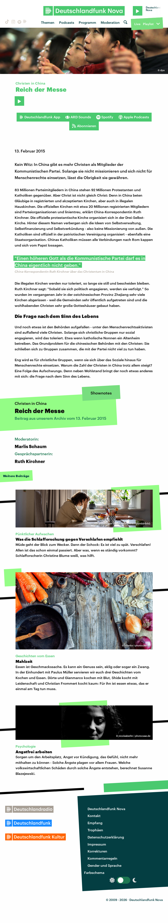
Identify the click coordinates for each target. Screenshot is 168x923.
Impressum (97, 844)
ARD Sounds (78, 117)
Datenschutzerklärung (106, 837)
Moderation (110, 22)
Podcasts (66, 22)
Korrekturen (97, 851)
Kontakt (94, 816)
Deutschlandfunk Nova (106, 809)
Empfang (95, 823)
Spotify (104, 117)
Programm (87, 22)
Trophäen (95, 830)
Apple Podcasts (133, 117)
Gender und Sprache (104, 865)
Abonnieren (84, 126)
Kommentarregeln (102, 858)
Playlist (148, 24)
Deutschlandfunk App (39, 117)
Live (137, 24)
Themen (47, 22)
